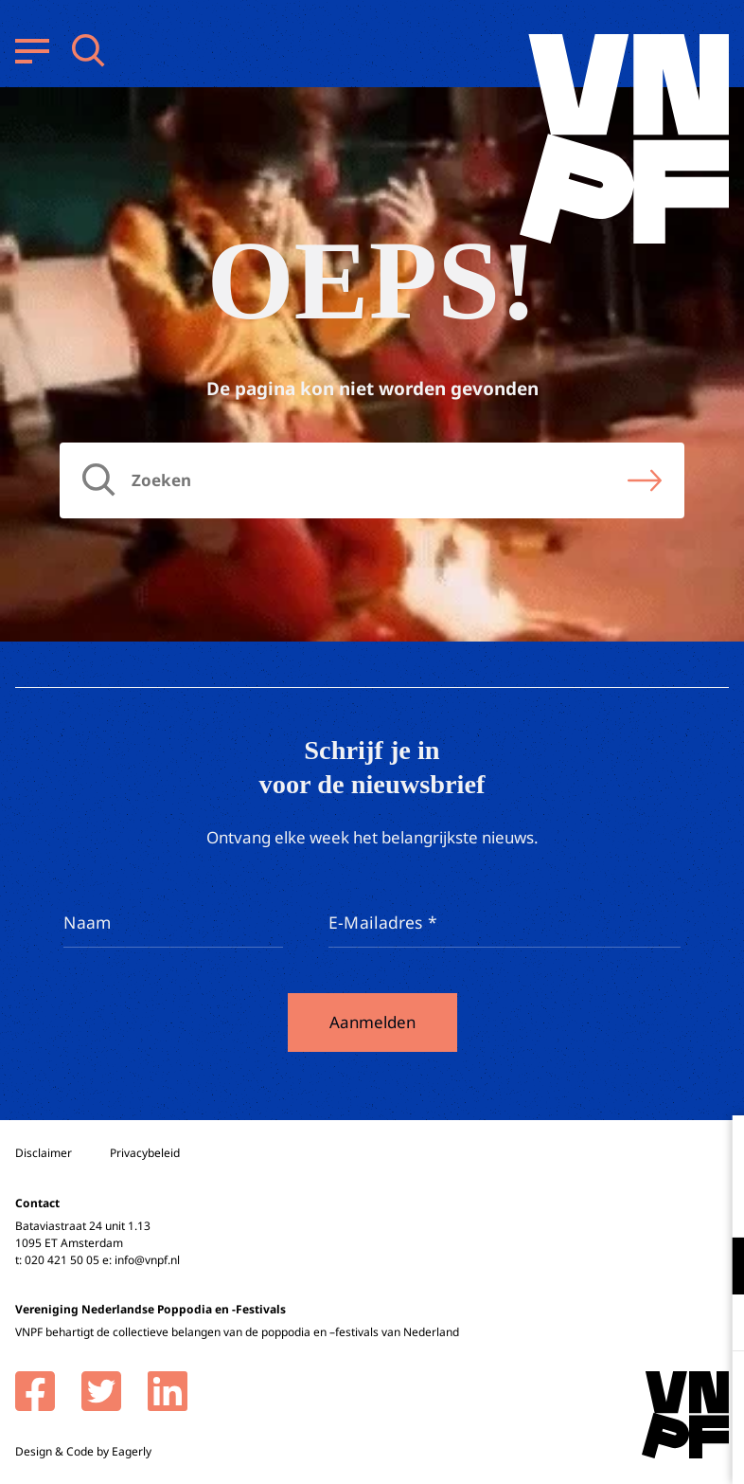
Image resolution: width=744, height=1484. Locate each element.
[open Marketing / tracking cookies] (713, 1324)
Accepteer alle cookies (583, 1393)
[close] (714, 1149)
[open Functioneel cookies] (713, 1268)
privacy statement (651, 1204)
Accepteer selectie (583, 1448)
